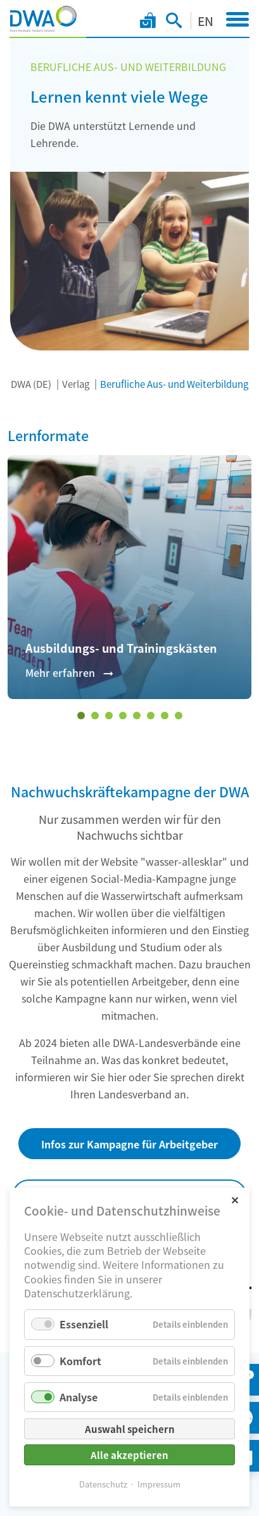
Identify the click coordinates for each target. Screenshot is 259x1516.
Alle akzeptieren (129, 1454)
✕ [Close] (235, 1199)
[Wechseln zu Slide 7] (164, 715)
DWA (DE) (31, 383)
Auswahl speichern (130, 1429)
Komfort (80, 1360)
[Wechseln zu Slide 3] (109, 715)
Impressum (158, 1484)
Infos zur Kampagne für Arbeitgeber (129, 1144)
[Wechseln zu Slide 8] (178, 715)
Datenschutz (103, 1484)
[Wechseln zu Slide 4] (123, 715)
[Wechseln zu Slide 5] (137, 715)
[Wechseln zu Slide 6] (151, 715)
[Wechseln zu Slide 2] (95, 715)
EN (205, 20)
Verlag (75, 383)
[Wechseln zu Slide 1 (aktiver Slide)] (81, 715)
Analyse (79, 1396)
